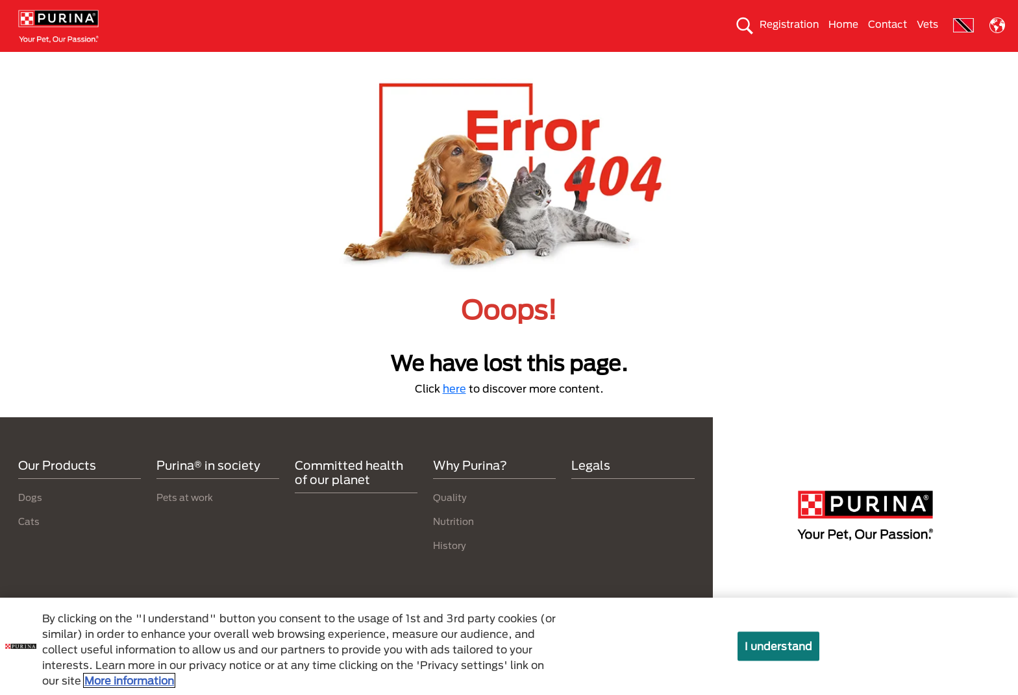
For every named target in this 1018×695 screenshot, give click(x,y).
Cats (213, 63)
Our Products (57, 489)
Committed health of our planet (718, 63)
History (449, 568)
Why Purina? (857, 63)
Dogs (145, 63)
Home (843, 24)
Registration (789, 24)
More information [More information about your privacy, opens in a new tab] (129, 680)
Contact (887, 24)
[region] (509, 646)
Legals (590, 489)
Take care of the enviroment (548, 63)
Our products (297, 63)
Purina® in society (407, 63)
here (454, 412)
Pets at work (184, 520)
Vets (927, 24)
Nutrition (453, 544)
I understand (778, 646)
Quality (450, 520)
